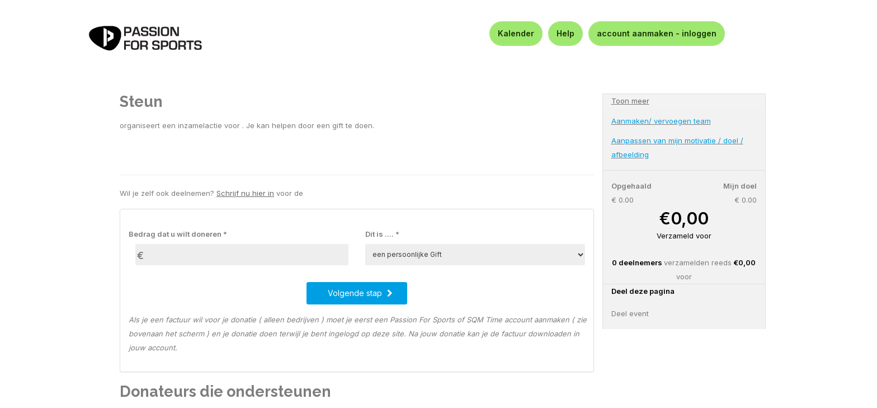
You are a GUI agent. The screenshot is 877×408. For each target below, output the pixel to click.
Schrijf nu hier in (245, 193)
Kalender (516, 33)
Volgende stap (360, 293)
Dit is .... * (382, 233)
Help (565, 33)
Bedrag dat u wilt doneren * (178, 233)
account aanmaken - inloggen (656, 33)
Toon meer (630, 100)
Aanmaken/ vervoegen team (661, 120)
